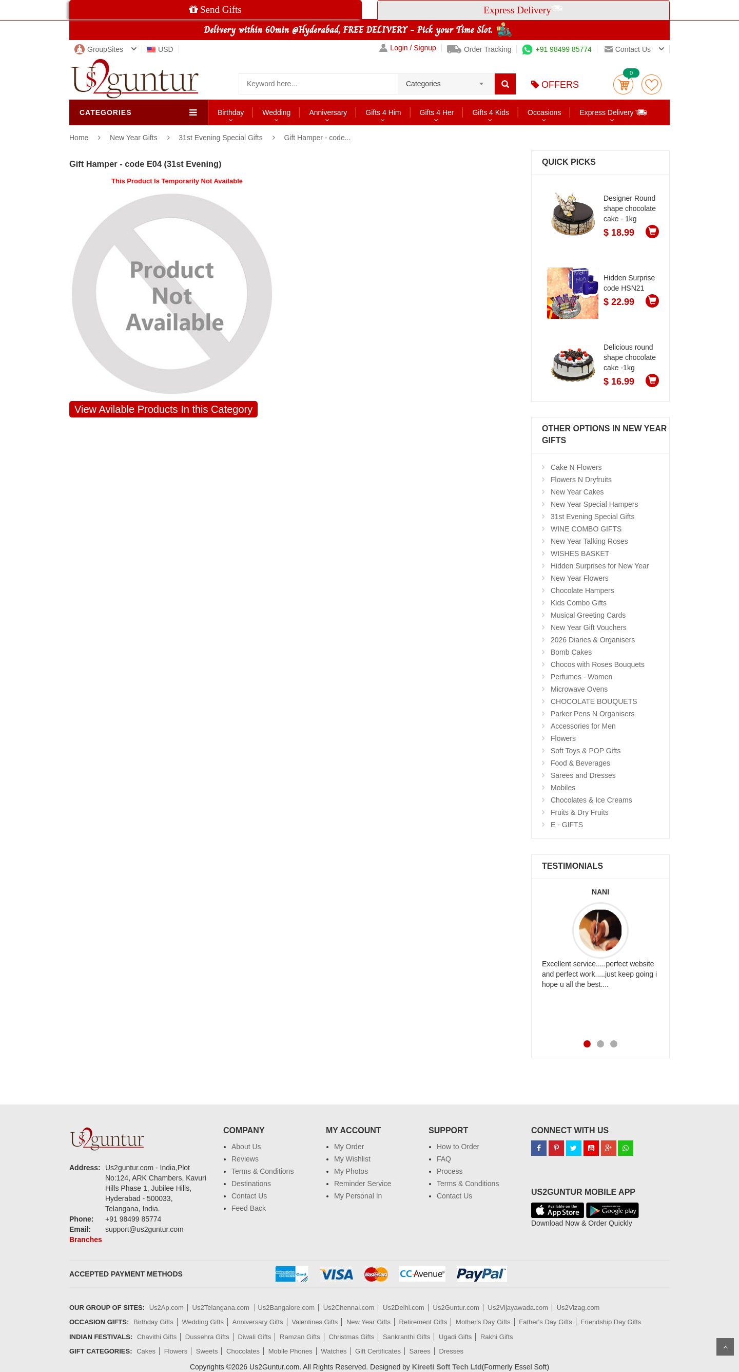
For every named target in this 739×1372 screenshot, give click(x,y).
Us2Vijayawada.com (518, 1307)
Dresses (451, 1351)
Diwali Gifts (254, 1337)
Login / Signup (407, 48)
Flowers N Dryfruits (581, 479)
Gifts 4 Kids (490, 112)
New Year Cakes (577, 492)
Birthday (231, 112)
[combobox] (446, 80)
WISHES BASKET (580, 553)
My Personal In (358, 1196)
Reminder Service (362, 1183)
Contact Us (249, 1196)
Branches (85, 1239)
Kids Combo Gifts (579, 603)
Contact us (628, 49)
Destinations (251, 1183)
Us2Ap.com (166, 1307)
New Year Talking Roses (589, 541)
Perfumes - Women (581, 677)
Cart (623, 84)
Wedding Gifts (203, 1322)
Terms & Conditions (262, 1171)
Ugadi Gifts (455, 1337)
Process (450, 1171)
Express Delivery (613, 112)
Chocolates (243, 1351)
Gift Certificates (378, 1351)
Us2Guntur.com (456, 1307)
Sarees (420, 1351)
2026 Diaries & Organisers (593, 640)
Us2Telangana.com (221, 1307)
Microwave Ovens (579, 689)
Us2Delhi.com (403, 1307)
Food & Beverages (580, 763)
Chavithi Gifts (157, 1337)
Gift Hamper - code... (317, 138)
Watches (333, 1351)
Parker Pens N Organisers (592, 714)
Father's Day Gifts (545, 1322)
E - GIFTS (567, 825)
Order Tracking (479, 49)
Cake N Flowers (576, 467)
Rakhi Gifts (496, 1337)
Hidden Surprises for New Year (600, 566)
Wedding (276, 112)
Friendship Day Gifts (611, 1322)
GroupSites (98, 49)
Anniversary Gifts (257, 1322)
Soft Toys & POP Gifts (585, 751)
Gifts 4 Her (437, 112)
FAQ (444, 1159)
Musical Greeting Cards (588, 615)
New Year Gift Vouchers (589, 627)
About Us (246, 1146)
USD (160, 49)
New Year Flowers (580, 578)
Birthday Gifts (153, 1322)
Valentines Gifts (314, 1322)
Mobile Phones (290, 1351)
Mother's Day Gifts (483, 1322)
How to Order (458, 1146)
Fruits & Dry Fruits (580, 812)
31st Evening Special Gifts (220, 138)
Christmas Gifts (351, 1337)
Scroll (725, 1347)
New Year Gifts (135, 138)
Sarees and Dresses (583, 775)
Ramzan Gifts (300, 1337)
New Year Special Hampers (594, 504)
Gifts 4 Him (383, 112)
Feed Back (248, 1208)
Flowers (563, 738)
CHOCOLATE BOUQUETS (594, 701)
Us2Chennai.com (349, 1307)
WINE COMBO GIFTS (586, 529)
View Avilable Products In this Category (163, 409)
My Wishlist (352, 1159)
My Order (349, 1146)
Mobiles (563, 788)
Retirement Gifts (423, 1322)
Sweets (207, 1351)
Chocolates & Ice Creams (591, 800)
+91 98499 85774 (556, 49)
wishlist (651, 84)
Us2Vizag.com (578, 1307)
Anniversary (328, 112)
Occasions (544, 112)
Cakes (146, 1351)
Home (78, 138)
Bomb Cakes (571, 652)
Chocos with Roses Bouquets (598, 664)
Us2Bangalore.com (286, 1307)
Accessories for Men (583, 726)
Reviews (245, 1159)
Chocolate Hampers (582, 590)
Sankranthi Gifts (407, 1337)
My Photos (351, 1171)
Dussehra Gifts (207, 1337)
